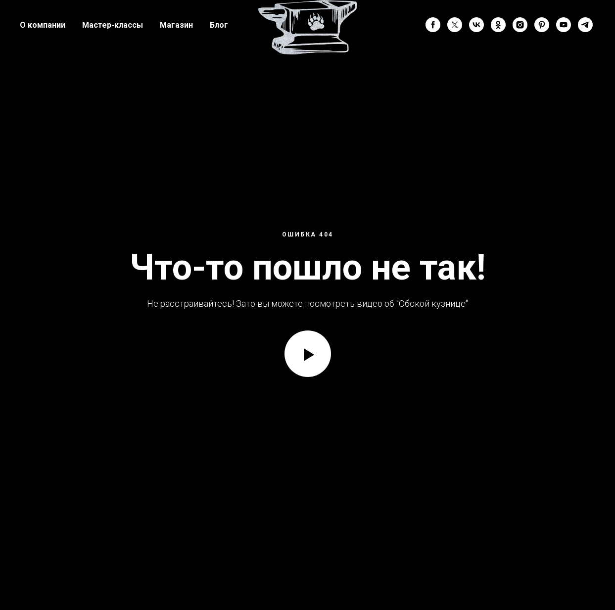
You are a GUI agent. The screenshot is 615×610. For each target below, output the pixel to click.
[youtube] (563, 24)
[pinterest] (541, 24)
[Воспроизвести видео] (307, 353)
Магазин (176, 25)
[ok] (498, 24)
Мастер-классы (112, 25)
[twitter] (454, 24)
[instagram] (520, 24)
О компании (42, 25)
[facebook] (433, 24)
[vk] (476, 24)
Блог (219, 25)
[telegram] (585, 24)
